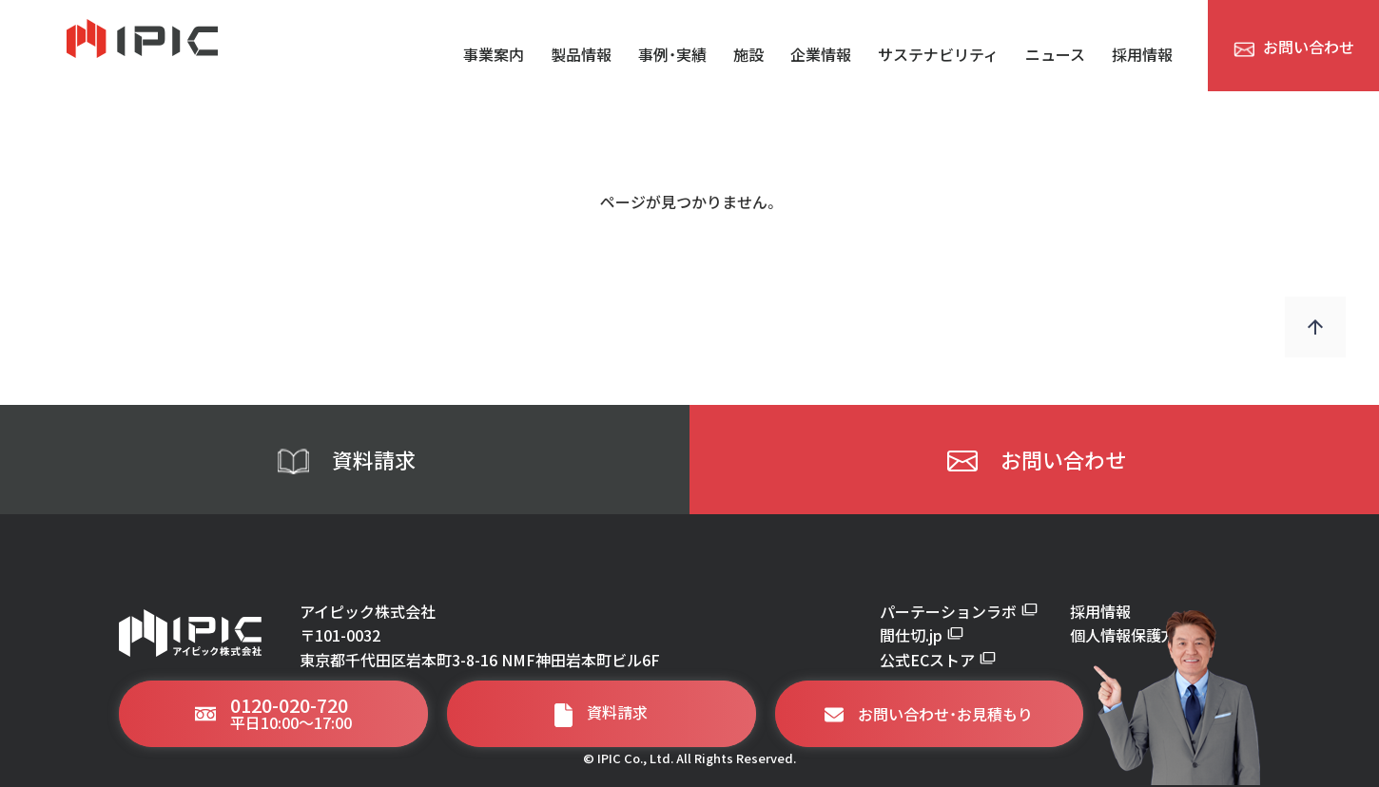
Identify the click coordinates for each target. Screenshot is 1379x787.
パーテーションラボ (959, 611)
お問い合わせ (1034, 460)
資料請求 (345, 460)
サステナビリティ (938, 53)
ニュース (1055, 53)
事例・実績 (672, 53)
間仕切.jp (921, 635)
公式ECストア (938, 659)
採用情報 (1142, 53)
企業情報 (820, 53)
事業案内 (493, 53)
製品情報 (581, 53)
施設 (748, 53)
